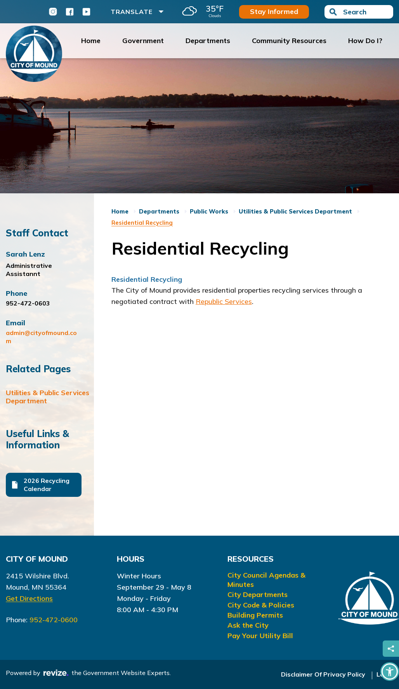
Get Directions (29, 598)
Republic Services (224, 301)
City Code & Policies (260, 604)
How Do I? (365, 40)
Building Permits (255, 615)
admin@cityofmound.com (41, 337)
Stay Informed (274, 11)
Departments (208, 40)
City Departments (257, 594)
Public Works (209, 211)
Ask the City (248, 625)
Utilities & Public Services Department (49, 396)
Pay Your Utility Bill (260, 635)
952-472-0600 (53, 619)
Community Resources (289, 40)
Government (143, 40)
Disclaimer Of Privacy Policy (323, 674)
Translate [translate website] (137, 12)
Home (91, 40)
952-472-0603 (28, 303)
